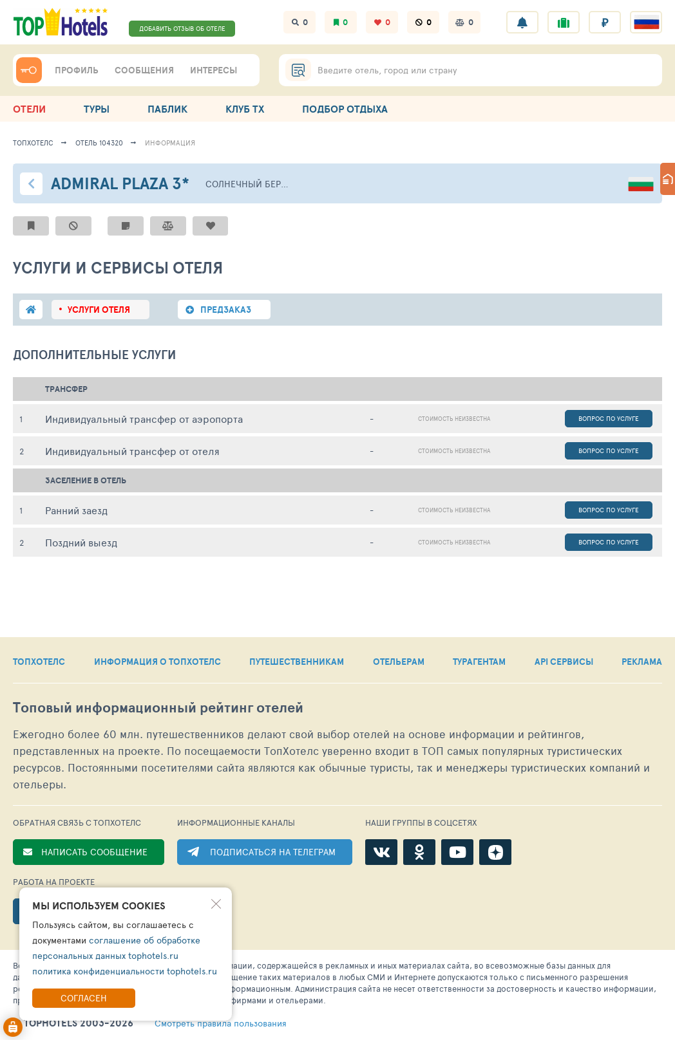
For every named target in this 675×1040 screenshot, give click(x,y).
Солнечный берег (247, 184)
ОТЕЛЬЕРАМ (398, 661)
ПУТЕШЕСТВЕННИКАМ (296, 661)
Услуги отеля (99, 309)
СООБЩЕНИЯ (144, 70)
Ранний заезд (76, 510)
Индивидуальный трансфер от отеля (132, 450)
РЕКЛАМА (642, 661)
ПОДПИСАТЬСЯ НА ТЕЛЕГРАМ (273, 852)
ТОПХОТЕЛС (39, 661)
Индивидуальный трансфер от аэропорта (144, 418)
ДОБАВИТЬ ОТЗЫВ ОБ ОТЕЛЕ (182, 28)
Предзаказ (225, 309)
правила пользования (221, 1023)
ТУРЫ (96, 108)
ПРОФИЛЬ (77, 70)
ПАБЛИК (167, 108)
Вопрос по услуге (608, 418)
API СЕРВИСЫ (564, 661)
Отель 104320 (99, 142)
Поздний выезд (81, 542)
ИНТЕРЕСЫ (213, 70)
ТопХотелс (33, 142)
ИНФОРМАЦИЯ (170, 142)
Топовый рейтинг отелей (158, 708)
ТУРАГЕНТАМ (479, 661)
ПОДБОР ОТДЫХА (345, 108)
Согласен (84, 998)
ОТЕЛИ (29, 108)
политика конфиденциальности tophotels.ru (124, 971)
